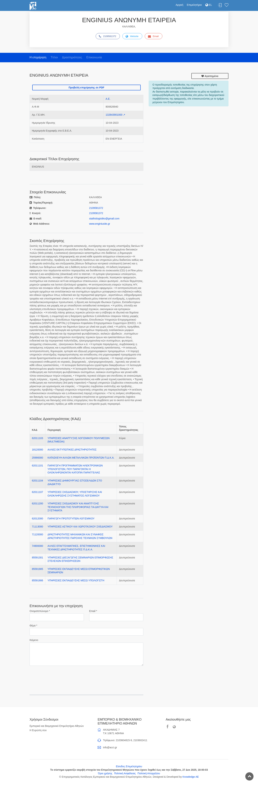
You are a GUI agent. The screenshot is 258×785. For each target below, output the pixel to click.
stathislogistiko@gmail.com (104, 218)
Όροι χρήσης (105, 773)
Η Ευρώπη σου (38, 730)
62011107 (37, 492)
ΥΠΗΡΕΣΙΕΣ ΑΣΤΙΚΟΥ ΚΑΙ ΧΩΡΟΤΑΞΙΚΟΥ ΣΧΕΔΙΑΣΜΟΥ (80, 526)
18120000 (37, 449)
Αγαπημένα (209, 76)
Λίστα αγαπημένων (226, 5)
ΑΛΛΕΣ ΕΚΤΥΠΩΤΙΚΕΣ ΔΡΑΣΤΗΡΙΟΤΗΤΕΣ (72, 449)
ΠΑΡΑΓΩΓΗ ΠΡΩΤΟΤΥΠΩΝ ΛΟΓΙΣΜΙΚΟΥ (70, 518)
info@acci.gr (110, 747)
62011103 (37, 438)
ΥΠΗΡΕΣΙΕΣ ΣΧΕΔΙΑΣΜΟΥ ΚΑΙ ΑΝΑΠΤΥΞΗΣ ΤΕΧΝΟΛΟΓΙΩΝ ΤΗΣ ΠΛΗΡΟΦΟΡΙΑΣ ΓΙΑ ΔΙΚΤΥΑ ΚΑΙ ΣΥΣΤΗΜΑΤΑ (77, 507)
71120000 (37, 534)
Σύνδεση (220, 5)
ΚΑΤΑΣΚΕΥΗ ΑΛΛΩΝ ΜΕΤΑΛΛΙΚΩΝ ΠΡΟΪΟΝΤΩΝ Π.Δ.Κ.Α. (80, 457)
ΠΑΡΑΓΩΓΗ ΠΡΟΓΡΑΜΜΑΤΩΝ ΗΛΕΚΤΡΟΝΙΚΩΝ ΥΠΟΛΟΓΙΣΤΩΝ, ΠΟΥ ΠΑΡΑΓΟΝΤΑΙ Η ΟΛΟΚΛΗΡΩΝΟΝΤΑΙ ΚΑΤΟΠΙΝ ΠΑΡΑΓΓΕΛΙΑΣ (75, 469)
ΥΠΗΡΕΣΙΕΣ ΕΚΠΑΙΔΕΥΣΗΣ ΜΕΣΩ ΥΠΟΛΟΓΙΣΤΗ (75, 580)
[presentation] (57, 676)
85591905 (37, 569)
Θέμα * (33, 625)
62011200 (37, 503)
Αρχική (179, 4)
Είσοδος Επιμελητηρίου (129, 766)
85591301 (37, 557)
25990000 (37, 457)
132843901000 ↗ (115, 114)
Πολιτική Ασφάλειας (125, 773)
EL (208, 4)
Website (132, 36)
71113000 (37, 526)
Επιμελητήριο (194, 4)
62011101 (37, 465)
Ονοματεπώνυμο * (40, 611)
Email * (93, 611)
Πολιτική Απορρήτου (149, 773)
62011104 (37, 480)
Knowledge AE (191, 776)
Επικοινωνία (94, 57)
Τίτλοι (54, 57)
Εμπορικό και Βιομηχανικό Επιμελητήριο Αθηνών (57, 726)
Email (153, 36)
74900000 (37, 545)
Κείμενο (34, 640)
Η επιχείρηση (38, 57)
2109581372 (107, 36)
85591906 (37, 580)
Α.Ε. (108, 98)
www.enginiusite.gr (99, 223)
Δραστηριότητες (72, 57)
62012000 (37, 518)
